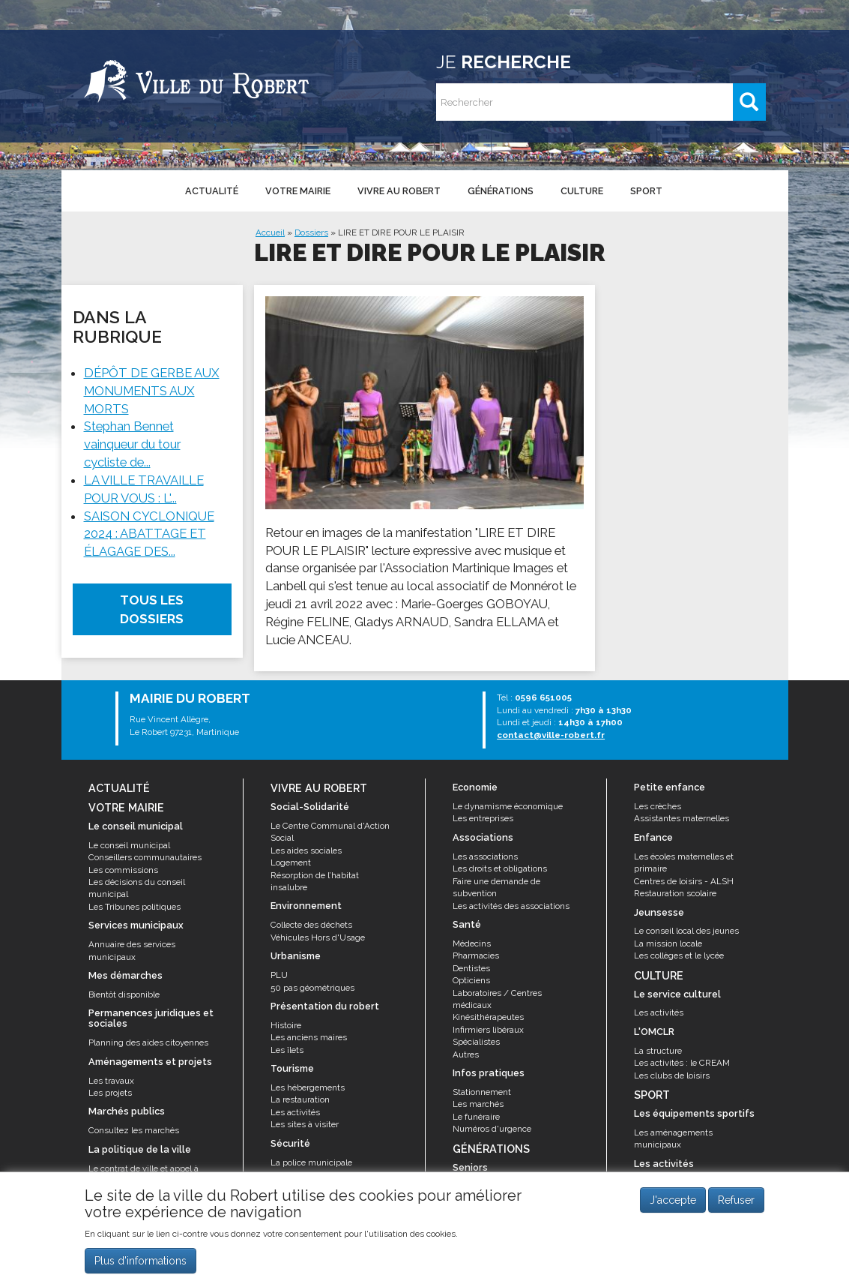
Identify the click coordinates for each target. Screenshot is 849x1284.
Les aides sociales (306, 850)
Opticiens (471, 980)
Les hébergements (308, 1087)
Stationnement (482, 1092)
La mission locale (668, 943)
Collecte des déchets (311, 925)
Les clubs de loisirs (672, 1075)
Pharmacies (476, 955)
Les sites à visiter (305, 1124)
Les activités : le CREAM (682, 1063)
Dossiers (311, 232)
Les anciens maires (309, 1037)
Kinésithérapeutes (488, 1017)
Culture (582, 190)
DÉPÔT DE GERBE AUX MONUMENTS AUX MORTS (152, 390)
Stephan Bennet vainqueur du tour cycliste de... (132, 444)
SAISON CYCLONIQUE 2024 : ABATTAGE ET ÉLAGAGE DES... (149, 534)
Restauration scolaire (675, 893)
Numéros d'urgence (492, 1129)
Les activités (295, 1112)
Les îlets (287, 1050)
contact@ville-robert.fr (551, 735)
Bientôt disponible (124, 994)
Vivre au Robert (399, 190)
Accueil (270, 232)
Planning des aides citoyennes (148, 1042)
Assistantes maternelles (681, 818)
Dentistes (471, 968)
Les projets (110, 1093)
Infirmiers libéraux (488, 1029)
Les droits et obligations (500, 868)
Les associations (485, 856)
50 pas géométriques (312, 987)
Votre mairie (297, 190)
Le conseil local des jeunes (686, 931)
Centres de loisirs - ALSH (684, 881)
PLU (279, 975)
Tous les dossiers (152, 609)
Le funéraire (476, 1117)
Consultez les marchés (133, 1130)
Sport (646, 190)
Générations (501, 190)
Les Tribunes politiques (134, 907)
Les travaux (111, 1081)
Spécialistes (476, 1041)
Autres (466, 1054)
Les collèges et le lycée (679, 955)
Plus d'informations (140, 1267)
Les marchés (478, 1104)
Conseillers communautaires (145, 857)
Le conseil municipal (129, 845)
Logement (291, 862)
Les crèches (657, 806)
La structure (658, 1051)
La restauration (300, 1099)
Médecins (472, 943)
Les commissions (123, 870)
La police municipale (311, 1162)
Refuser (736, 1207)
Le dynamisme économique (508, 806)
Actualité (211, 190)
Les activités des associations (511, 906)
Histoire (286, 1025)
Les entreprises (483, 818)
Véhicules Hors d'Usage (318, 937)
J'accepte (673, 1207)
